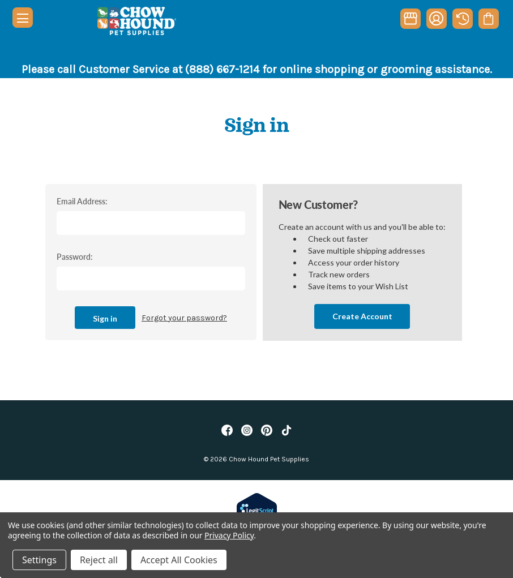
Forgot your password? (184, 318)
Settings (39, 560)
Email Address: (82, 201)
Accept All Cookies (178, 560)
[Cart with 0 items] (488, 18)
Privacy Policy (229, 535)
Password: (75, 256)
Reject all (99, 560)
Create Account (362, 316)
